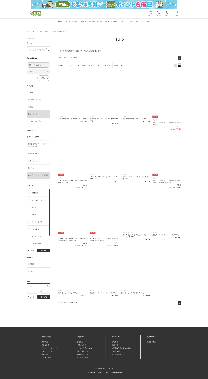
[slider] (30, 286)
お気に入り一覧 (47, 351)
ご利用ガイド (81, 342)
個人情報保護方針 (118, 354)
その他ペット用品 (34, 121)
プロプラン (35, 207)
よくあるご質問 (82, 358)
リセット (31, 250)
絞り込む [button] (44, 250)
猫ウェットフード (34, 161)
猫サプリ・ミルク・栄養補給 (53, 31)
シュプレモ (35, 229)
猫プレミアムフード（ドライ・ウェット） (37, 145)
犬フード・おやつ (34, 100)
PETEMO (34, 193)
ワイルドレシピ (36, 236)
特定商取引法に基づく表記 (121, 348)
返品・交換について (84, 354)
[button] (47, 13)
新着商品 (45, 342)
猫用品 (30, 107)
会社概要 (115, 342)
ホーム (29, 31)
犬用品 (30, 92)
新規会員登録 (151, 342)
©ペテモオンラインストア (104, 368)
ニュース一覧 (46, 358)
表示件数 (108, 65)
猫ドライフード (33, 154)
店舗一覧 (115, 345)
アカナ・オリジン (37, 222)
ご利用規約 (116, 351)
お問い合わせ (81, 345)
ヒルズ (33, 215)
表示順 (60, 65)
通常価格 (31, 264)
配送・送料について (84, 351)
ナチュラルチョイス (38, 243)
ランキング (45, 345)
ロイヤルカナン (36, 200)
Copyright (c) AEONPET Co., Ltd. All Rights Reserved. (104, 372)
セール (30, 271)
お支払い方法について (84, 348)
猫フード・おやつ (38, 31)
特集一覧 (45, 354)
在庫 (84, 65)
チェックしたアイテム (49, 348)
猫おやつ (31, 168)
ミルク (67, 31)
